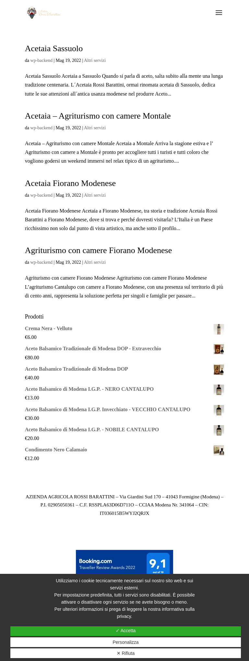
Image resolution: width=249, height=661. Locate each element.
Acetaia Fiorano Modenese (70, 183)
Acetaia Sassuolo (54, 48)
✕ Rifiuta (126, 653)
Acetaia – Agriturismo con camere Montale (98, 116)
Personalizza (125, 642)
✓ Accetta (126, 630)
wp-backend (41, 60)
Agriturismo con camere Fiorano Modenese (98, 250)
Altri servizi (95, 60)
